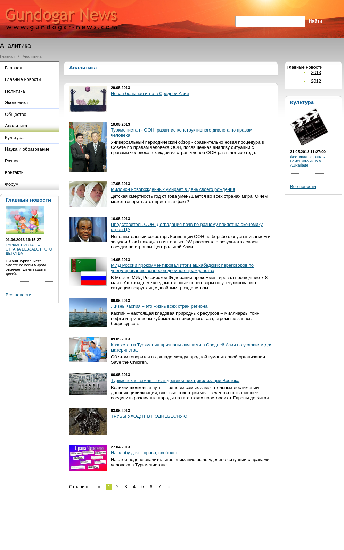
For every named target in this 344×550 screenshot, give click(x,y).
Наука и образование (27, 149)
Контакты (14, 172)
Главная (7, 56)
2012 (316, 81)
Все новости (18, 294)
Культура (14, 137)
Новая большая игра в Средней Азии (150, 93)
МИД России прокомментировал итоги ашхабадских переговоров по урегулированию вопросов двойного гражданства (182, 268)
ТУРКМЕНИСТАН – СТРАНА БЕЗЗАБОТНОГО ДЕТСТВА (29, 249)
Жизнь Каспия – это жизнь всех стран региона (159, 306)
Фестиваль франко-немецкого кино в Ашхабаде (307, 161)
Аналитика (16, 125)
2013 (316, 72)
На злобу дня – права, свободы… (146, 452)
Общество (15, 114)
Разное (12, 160)
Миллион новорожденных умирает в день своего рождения (173, 189)
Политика (15, 91)
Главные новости (23, 79)
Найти (315, 21)
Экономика (16, 102)
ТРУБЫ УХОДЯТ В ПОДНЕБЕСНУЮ (149, 416)
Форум (12, 184)
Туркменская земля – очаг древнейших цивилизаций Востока (175, 380)
